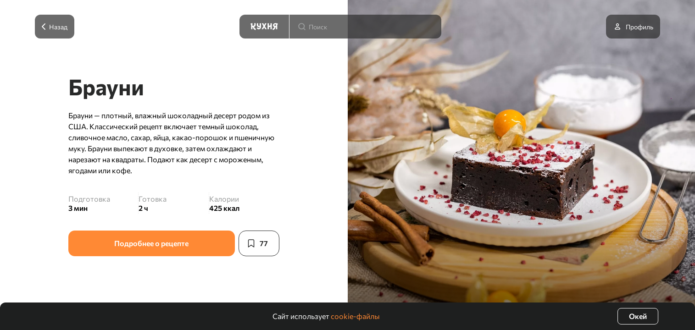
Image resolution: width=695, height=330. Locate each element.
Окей (638, 316)
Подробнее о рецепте (151, 243)
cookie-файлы (355, 316)
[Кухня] (264, 26)
